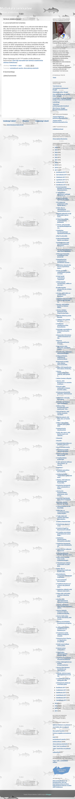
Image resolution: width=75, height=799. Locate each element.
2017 (56, 170)
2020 (56, 162)
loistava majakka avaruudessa (62, 733)
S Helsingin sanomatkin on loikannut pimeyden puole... (64, 331)
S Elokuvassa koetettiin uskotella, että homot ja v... (64, 394)
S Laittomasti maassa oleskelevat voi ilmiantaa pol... (62, 629)
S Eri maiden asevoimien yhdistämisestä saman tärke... (63, 534)
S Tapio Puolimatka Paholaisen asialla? (62, 199)
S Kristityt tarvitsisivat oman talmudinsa (63, 402)
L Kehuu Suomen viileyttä (63, 378)
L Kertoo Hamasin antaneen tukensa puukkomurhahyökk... (63, 612)
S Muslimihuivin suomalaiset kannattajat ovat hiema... (64, 575)
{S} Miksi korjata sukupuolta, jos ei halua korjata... (63, 289)
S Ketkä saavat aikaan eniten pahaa (62, 644)
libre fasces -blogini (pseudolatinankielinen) (60, 109)
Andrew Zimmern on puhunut (61, 725)
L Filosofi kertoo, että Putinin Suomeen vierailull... (62, 413)
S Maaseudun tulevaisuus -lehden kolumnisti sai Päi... (63, 336)
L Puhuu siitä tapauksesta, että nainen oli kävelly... (64, 367)
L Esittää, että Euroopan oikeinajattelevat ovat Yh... (63, 674)
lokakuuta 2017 (61, 177)
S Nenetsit (59, 438)
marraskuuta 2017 (61, 174)
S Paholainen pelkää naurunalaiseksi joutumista (62, 220)
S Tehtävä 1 (59, 467)
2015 (56, 706)
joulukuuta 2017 (61, 172)
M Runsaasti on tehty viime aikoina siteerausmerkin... (62, 363)
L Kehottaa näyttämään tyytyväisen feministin (63, 498)
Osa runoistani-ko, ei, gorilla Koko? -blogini (61, 95)
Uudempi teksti (9, 121)
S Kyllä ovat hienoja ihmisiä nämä (62, 454)
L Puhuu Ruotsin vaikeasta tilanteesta (63, 549)
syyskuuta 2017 (61, 179)
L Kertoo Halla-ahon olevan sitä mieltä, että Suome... (63, 617)
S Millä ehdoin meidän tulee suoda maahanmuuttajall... (62, 559)
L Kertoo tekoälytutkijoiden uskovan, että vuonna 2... (63, 374)
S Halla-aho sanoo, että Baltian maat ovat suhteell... (63, 434)
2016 (56, 703)
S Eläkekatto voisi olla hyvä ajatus (62, 398)
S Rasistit (59, 440)
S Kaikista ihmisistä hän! (63, 521)
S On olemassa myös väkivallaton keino (62, 450)
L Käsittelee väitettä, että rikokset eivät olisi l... (64, 590)
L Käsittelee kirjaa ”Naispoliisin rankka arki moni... (64, 475)
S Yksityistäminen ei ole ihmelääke (63, 507)
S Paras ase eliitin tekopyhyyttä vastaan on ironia (63, 272)
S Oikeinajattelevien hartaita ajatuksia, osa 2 (64, 553)
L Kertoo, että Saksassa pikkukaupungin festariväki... (63, 481)
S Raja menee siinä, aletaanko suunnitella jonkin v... (63, 348)
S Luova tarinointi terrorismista (61, 580)
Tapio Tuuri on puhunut (60, 746)
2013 (56, 711)
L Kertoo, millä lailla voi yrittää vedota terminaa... (63, 294)
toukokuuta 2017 (61, 690)
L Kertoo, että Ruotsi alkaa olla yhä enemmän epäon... (64, 606)
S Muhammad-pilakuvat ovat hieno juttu (63, 683)
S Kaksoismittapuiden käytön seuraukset (62, 239)
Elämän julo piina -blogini (60, 92)
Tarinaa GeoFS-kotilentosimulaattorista (60, 121)
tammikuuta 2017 (61, 700)
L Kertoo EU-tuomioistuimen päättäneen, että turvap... (62, 493)
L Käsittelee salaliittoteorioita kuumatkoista (62, 325)
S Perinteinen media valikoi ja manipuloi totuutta (62, 634)
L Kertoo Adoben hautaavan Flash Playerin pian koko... (62, 311)
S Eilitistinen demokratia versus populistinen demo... (63, 266)
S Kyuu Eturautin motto (63, 447)
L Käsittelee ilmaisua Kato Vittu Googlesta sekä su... (64, 300)
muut (54, 737)
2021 (56, 160)
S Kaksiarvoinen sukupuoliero (61, 648)
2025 (56, 150)
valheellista (56, 752)
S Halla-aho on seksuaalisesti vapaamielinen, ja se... (63, 209)
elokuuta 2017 (60, 182)
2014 (56, 708)
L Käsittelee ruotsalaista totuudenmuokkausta (63, 658)
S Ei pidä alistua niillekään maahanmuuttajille (64, 352)
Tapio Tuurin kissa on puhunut (62, 748)
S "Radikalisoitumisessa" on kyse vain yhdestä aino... (63, 585)
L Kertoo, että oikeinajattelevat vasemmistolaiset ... (62, 600)
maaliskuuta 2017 (61, 695)
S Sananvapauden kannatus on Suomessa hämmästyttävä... (63, 188)
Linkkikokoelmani (58, 129)
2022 (56, 157)
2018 (56, 167)
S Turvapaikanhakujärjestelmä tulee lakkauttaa (64, 249)
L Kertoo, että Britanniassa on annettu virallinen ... (64, 382)
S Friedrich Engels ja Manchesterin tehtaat (63, 529)
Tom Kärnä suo (57, 86)
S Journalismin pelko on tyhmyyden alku (63, 679)
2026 (56, 147)
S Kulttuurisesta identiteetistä (61, 429)
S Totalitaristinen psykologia (61, 458)
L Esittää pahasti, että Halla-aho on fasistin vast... (63, 418)
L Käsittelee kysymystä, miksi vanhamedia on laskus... (63, 487)
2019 (56, 165)
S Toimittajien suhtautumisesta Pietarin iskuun (61, 654)
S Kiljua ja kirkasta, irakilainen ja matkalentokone (61, 357)
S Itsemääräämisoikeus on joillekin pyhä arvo (64, 443)
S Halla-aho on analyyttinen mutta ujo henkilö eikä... (63, 570)
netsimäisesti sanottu (16, 68)
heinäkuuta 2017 (61, 184)
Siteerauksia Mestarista (60, 139)
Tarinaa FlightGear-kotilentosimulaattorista (60, 117)
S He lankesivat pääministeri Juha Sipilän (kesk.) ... (62, 204)
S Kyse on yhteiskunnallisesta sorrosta (62, 342)
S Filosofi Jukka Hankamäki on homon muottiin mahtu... (63, 388)
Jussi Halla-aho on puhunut (61, 727)
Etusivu (25, 121)
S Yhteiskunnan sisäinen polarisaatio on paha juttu (63, 564)
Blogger (48, 794)
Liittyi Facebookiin (61, 236)
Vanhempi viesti (42, 121)
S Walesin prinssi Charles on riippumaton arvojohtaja (63, 640)
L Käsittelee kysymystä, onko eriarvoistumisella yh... (64, 545)
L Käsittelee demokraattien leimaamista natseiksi (63, 539)
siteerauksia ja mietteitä (31, 68)
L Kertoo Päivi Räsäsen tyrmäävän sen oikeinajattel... (63, 669)
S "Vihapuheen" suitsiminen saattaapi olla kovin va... (63, 194)
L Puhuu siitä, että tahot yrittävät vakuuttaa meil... (63, 595)
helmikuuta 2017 (61, 697)
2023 (56, 155)
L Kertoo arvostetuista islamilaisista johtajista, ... (64, 623)
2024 (56, 152)
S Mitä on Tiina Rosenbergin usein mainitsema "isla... (62, 407)
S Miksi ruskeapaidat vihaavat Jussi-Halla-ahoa (63, 424)
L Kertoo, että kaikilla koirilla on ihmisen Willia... (62, 306)
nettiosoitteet (57, 741)
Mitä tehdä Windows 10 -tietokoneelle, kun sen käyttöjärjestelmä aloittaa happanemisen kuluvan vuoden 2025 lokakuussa (62, 784)
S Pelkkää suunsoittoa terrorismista (62, 470)
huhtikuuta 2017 (61, 692)
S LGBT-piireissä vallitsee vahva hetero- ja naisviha (64, 463)
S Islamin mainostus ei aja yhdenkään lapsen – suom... (63, 215)
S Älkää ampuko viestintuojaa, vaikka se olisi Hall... (63, 283)
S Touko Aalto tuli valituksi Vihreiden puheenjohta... (62, 517)
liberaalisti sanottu (58, 731)
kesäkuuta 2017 (61, 687)
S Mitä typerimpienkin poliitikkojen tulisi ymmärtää (62, 255)
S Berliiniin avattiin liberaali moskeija (62, 503)
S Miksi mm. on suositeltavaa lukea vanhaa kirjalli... (62, 512)
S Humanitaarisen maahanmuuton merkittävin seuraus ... (63, 261)
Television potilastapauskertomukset (61, 105)
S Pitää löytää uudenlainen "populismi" (60, 278)
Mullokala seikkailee (16, 8)
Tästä (54, 77)
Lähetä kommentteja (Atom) (14, 125)
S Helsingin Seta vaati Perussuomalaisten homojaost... (62, 244)
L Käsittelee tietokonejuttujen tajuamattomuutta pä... (63, 232)
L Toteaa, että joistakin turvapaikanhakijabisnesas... (63, 226)
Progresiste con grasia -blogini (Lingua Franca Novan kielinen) (62, 99)
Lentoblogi (56, 102)
